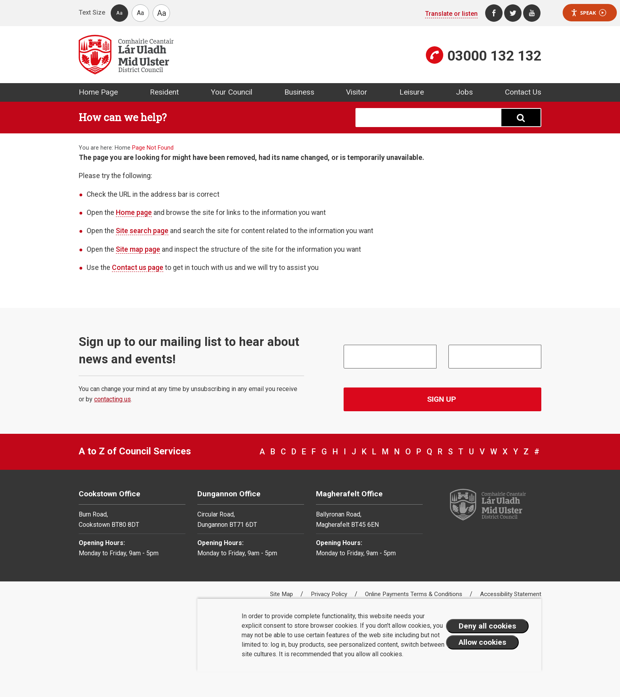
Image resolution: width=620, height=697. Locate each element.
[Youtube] (532, 13)
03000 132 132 (494, 55)
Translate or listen (451, 13)
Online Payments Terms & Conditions (414, 594)
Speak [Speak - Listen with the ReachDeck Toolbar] (588, 13)
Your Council (231, 92)
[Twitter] (513, 13)
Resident (164, 92)
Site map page (138, 249)
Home (122, 147)
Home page (134, 213)
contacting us (112, 399)
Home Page (98, 92)
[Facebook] (494, 13)
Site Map (282, 594)
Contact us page (137, 268)
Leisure (411, 92)
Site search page (142, 231)
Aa (119, 13)
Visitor (356, 92)
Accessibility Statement (510, 594)
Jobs (464, 92)
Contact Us (523, 92)
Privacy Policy (330, 594)
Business (299, 92)
